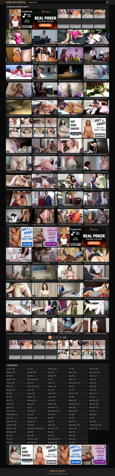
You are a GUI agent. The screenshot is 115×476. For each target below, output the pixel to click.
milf (51, 418)
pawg (71, 386)
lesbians (51, 397)
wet (92, 397)
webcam (93, 393)
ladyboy (52, 386)
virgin (92, 386)
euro (30, 369)
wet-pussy (93, 400)
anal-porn (10, 379)
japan (51, 372)
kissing (51, 383)
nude (51, 435)
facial (30, 383)
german (31, 411)
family (30, 390)
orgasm (72, 372)
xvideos (93, 414)
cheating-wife (11, 414)
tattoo (72, 435)
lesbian (51, 393)
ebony (9, 439)
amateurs (10, 372)
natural (51, 425)
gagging (31, 397)
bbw (9, 397)
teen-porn (93, 369)
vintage (92, 383)
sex (71, 414)
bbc (9, 393)
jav (50, 379)
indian (30, 435)
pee (71, 390)
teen (72, 442)
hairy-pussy (32, 418)
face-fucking (32, 379)
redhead (73, 411)
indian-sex (31, 442)
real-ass (73, 400)
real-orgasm (74, 404)
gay (29, 407)
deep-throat (11, 421)
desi (9, 435)
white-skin (94, 407)
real (71, 397)
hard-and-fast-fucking (35, 428)
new (50, 432)
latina (51, 390)
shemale (73, 428)
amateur (10, 369)
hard (30, 425)
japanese (52, 376)
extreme (30, 376)
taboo (72, 432)
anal (9, 376)
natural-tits (53, 428)
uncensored (94, 372)
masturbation (53, 411)
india (30, 432)
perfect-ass (73, 393)
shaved (72, 421)
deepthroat (11, 425)
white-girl (93, 404)
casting (9, 407)
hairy (30, 414)
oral (71, 369)
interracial (52, 369)
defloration (11, 428)
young (92, 421)
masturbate (52, 407)
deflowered (11, 432)
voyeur (92, 390)
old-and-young (54, 439)
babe (9, 386)
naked (51, 421)
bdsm (9, 400)
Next (64, 337)
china (9, 418)
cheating (10, 411)
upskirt (92, 379)
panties (72, 379)
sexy (71, 418)
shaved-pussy (74, 425)
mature (51, 414)
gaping (30, 404)
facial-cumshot (33, 386)
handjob (31, 421)
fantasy (31, 393)
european (31, 372)
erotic (9, 442)
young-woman (95, 425)
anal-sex (10, 383)
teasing (72, 439)
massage (52, 404)
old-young (52, 442)
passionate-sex (74, 383)
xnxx (92, 411)
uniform (93, 376)
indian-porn (32, 439)
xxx (91, 418)
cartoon (10, 404)
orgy (72, 376)
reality (72, 407)
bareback (10, 390)
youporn (93, 428)
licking (51, 400)
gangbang (31, 400)
